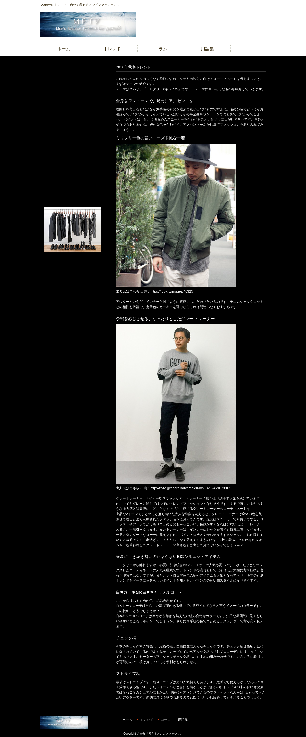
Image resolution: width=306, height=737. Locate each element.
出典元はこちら (127, 291)
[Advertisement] (72, 135)
